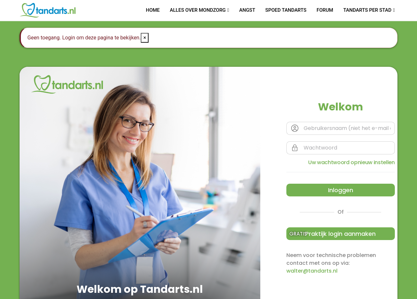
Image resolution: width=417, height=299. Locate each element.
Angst (247, 10)
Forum (325, 10)
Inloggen (340, 190)
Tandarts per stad (367, 10)
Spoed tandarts (285, 10)
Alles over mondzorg (198, 10)
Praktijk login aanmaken (332, 233)
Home (153, 10)
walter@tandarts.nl (312, 271)
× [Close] (144, 38)
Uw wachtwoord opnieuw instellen (351, 162)
